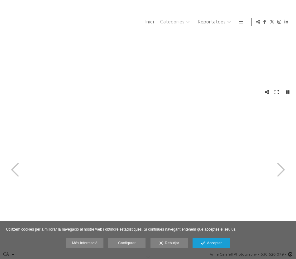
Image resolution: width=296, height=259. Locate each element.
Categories (171, 21)
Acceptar (211, 243)
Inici (148, 21)
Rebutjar (169, 243)
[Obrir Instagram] (279, 22)
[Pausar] (288, 92)
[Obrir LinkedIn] (286, 22)
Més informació (84, 243)
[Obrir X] (272, 22)
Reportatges (211, 21)
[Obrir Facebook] (265, 22)
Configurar (127, 243)
